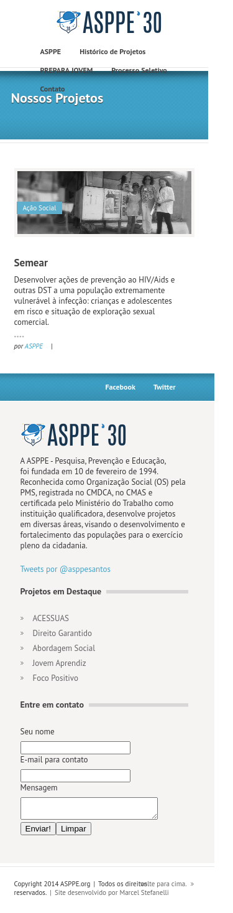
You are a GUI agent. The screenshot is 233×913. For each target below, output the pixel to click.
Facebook (120, 386)
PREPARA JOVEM (66, 70)
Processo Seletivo (139, 70)
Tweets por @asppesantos (66, 569)
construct (110, 22)
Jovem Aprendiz (59, 663)
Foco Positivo (55, 678)
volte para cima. (163, 887)
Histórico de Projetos (112, 51)
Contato (52, 88)
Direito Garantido (62, 633)
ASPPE (51, 51)
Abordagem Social (64, 648)
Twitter (164, 386)
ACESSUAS (51, 618)
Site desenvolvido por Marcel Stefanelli (112, 896)
